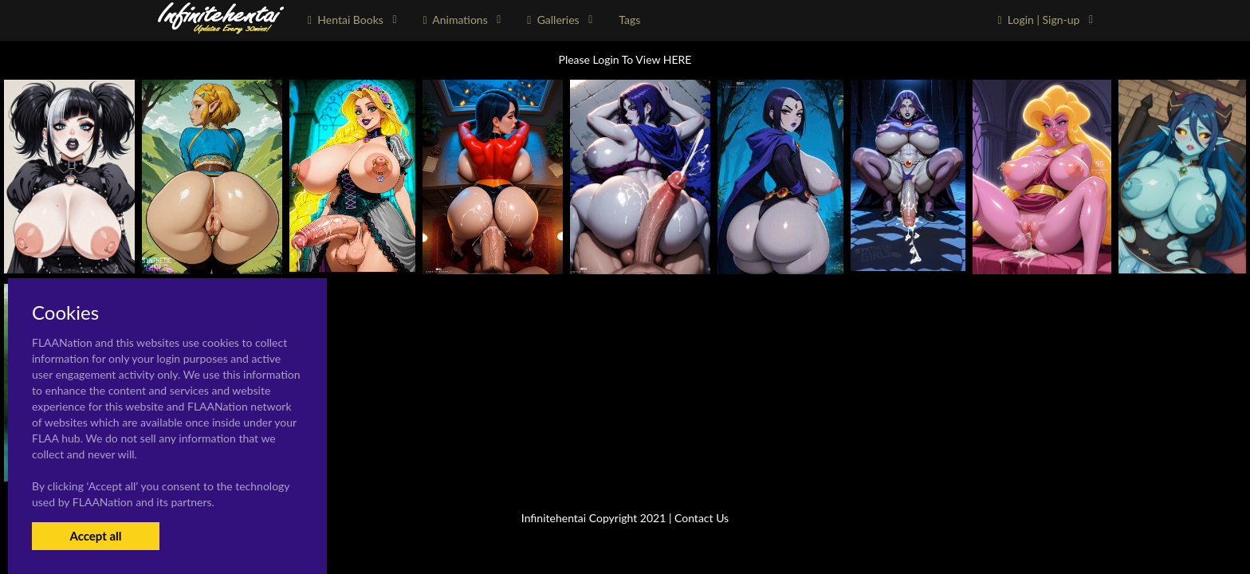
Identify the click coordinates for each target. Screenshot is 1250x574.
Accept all (95, 536)
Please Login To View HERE (625, 59)
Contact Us (701, 518)
